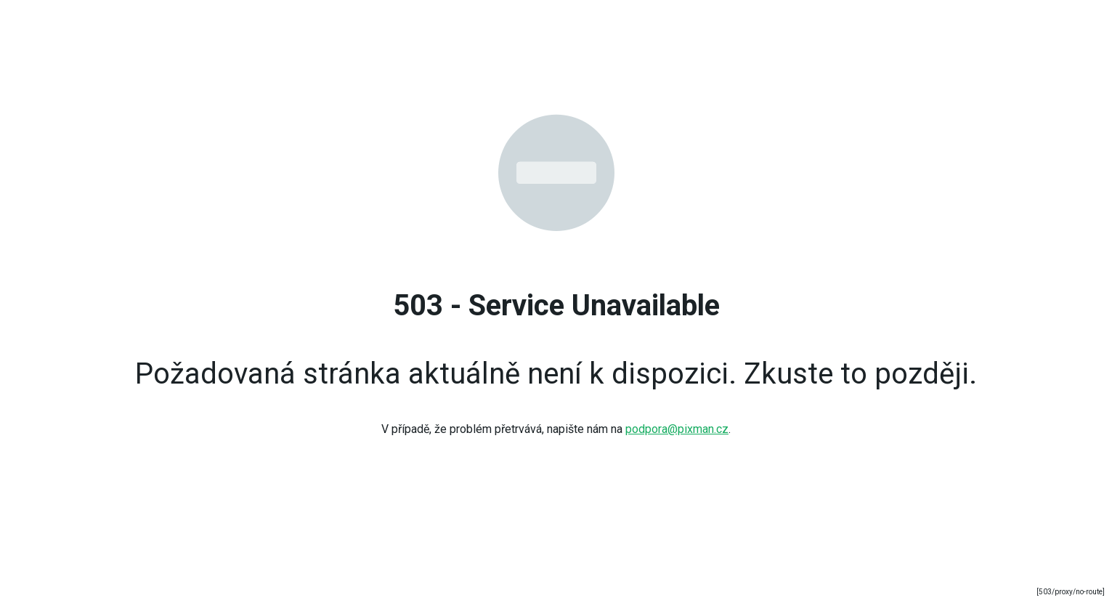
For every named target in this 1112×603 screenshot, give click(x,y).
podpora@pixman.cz (677, 429)
